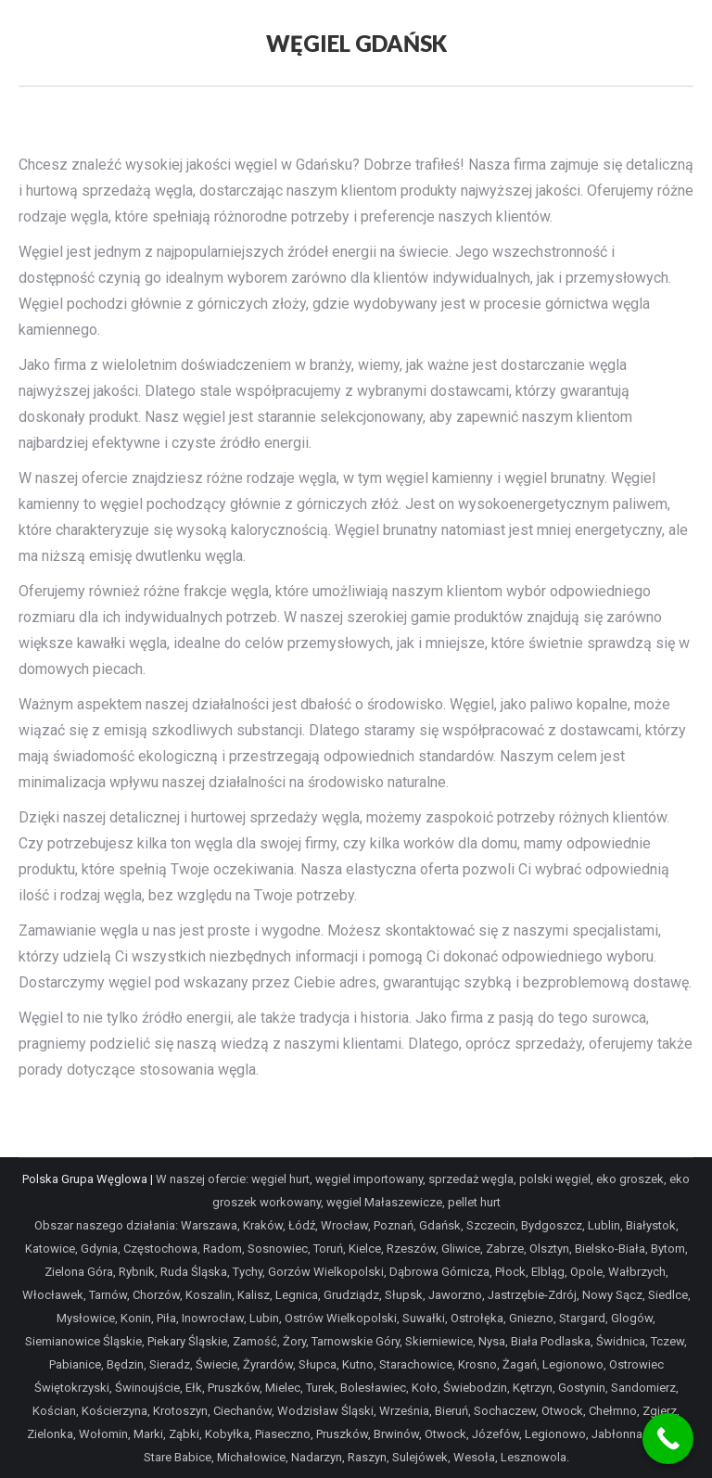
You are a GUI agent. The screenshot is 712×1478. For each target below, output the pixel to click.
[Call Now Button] (667, 1438)
